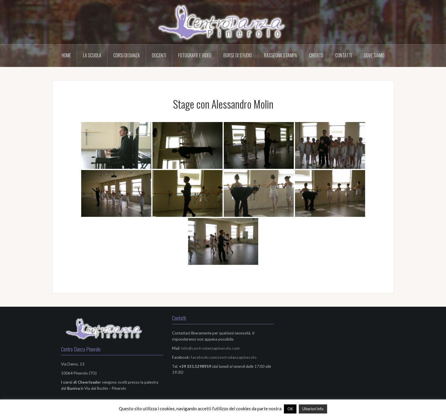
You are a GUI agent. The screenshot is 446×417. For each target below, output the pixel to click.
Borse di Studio (237, 55)
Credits (316, 55)
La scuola (92, 55)
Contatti (343, 55)
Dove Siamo (374, 55)
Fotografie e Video (194, 55)
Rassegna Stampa (280, 55)
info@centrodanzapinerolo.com (210, 348)
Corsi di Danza (126, 55)
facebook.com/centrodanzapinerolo (223, 357)
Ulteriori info (313, 408)
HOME (66, 55)
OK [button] (290, 408)
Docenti (159, 55)
